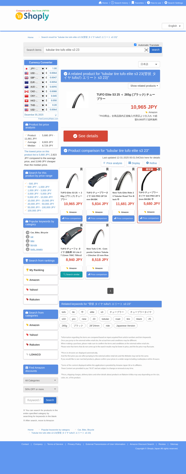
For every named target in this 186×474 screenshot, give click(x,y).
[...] (97, 50)
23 (94, 319)
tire (128, 319)
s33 (64, 319)
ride (108, 325)
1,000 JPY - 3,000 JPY (39, 190)
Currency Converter (40, 62)
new (84, 319)
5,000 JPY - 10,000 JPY (40, 197)
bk (73, 312)
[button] (146, 50)
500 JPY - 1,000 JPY (38, 187)
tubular (105, 319)
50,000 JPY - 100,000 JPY (41, 207)
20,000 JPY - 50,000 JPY (41, 203)
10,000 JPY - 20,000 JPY (41, 200)
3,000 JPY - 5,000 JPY (39, 193)
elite (92, 312)
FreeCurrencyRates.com (48, 119)
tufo (64, 312)
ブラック (78, 325)
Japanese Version (125, 325)
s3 (102, 312)
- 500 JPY (33, 183)
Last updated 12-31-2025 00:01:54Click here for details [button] (131, 157)
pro (74, 319)
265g (64, 325)
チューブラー (117, 312)
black (139, 319)
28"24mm (94, 325)
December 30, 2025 (34, 114)
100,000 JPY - (35, 210)
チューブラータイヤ (140, 312)
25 (149, 319)
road (118, 319)
